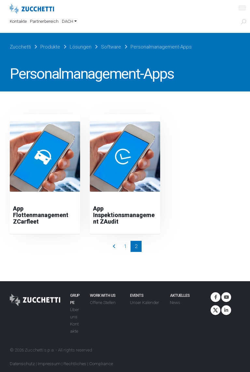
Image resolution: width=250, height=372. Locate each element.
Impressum (49, 363)
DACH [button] (67, 21)
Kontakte (18, 21)
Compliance (101, 363)
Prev (114, 246)
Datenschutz (22, 363)
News (175, 302)
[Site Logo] (32, 9)
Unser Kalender (144, 302)
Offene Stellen (103, 302)
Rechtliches (74, 363)
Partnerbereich (44, 21)
